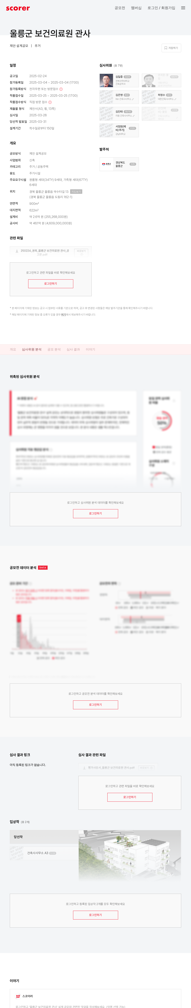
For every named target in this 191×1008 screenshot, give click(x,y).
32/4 (127, 77)
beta (43, 567)
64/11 (174, 77)
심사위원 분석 (32, 349)
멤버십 (136, 8)
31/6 (132, 128)
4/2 (127, 95)
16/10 (128, 111)
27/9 (174, 110)
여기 (63, 314)
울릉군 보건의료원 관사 (50, 33)
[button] (186, 8)
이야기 (90, 349)
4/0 (169, 95)
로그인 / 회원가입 (161, 8)
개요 (13, 349)
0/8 (133, 164)
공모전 (120, 8)
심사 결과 (73, 349)
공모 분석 (54, 349)
